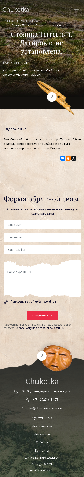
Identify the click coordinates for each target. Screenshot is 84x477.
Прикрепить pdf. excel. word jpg (33, 301)
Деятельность (42, 426)
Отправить (40, 315)
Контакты (42, 450)
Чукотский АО (29, 20)
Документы (42, 434)
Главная (8, 20)
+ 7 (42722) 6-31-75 (45, 400)
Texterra (50, 470)
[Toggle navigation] (76, 9)
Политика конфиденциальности (42, 457)
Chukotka (16, 9)
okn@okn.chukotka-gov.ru (45, 408)
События (42, 442)
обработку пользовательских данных (41, 328)
